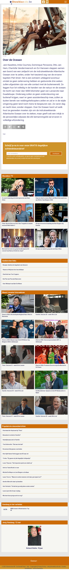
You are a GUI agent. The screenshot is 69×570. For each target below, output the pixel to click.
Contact (34, 561)
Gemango (40, 568)
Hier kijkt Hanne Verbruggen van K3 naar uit (15, 453)
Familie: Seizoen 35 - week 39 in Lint (12, 391)
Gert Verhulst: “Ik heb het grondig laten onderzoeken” (18, 486)
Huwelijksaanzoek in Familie (11, 439)
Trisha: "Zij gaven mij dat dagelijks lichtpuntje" (16, 458)
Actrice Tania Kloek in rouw (11, 467)
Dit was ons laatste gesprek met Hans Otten (49, 249)
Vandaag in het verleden (12, 504)
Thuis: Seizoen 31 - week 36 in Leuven (13, 365)
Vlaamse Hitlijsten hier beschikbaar (13, 269)
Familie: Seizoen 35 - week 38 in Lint (46, 416)
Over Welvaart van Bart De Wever (12, 283)
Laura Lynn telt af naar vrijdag (11, 491)
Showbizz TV (7, 176)
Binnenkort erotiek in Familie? (12, 435)
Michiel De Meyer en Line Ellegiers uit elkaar (16, 472)
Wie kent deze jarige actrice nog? (13, 495)
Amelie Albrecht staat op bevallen (12, 481)
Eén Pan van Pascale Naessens (12, 279)
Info (28, 566)
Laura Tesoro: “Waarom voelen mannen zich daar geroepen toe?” (22, 477)
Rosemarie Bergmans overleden (12, 449)
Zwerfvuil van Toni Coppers (11, 274)
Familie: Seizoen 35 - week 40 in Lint (46, 314)
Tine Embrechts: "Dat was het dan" (13, 444)
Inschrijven (56, 153)
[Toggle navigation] (65, 1)
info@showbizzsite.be (53, 566)
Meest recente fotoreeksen (13, 292)
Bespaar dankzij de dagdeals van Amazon (15, 265)
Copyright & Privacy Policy (38, 566)
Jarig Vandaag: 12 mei (11, 522)
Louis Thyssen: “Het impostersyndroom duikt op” (17, 463)
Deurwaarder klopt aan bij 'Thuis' (12, 430)
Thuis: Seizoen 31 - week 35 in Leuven (13, 416)
